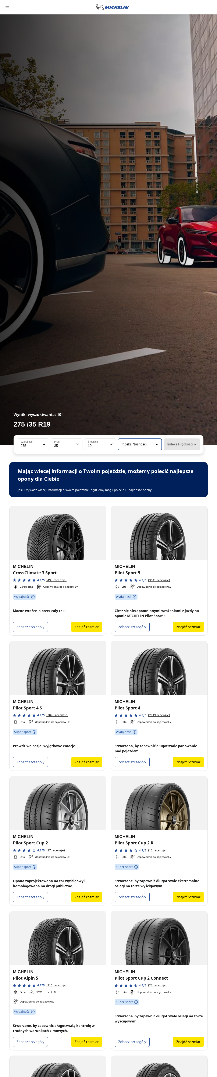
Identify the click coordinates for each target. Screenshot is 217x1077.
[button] (43, 444)
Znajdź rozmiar (87, 627)
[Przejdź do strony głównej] (112, 7)
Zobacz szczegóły (30, 627)
